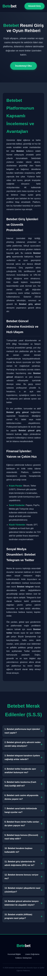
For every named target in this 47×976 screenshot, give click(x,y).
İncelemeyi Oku (23, 66)
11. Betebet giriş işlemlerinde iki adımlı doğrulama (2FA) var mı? (23, 863)
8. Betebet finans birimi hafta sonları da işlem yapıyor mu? (23, 824)
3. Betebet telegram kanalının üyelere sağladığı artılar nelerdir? (23, 757)
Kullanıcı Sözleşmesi (23, 958)
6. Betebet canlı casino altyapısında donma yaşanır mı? (23, 797)
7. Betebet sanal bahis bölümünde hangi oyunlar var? (23, 810)
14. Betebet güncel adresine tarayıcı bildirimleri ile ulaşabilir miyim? (23, 903)
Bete (9, 6)
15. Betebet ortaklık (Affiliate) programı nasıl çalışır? (23, 916)
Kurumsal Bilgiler (14, 954)
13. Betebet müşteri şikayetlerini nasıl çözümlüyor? (23, 890)
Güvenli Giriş (34, 6)
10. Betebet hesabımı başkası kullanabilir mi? (23, 850)
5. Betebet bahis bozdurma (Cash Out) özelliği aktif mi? (23, 784)
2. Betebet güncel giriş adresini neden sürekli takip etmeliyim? (23, 744)
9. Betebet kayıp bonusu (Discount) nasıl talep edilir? (23, 837)
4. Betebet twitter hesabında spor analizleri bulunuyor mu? (23, 771)
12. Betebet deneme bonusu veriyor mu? (23, 877)
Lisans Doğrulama (32, 954)
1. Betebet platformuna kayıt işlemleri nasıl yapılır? (23, 731)
